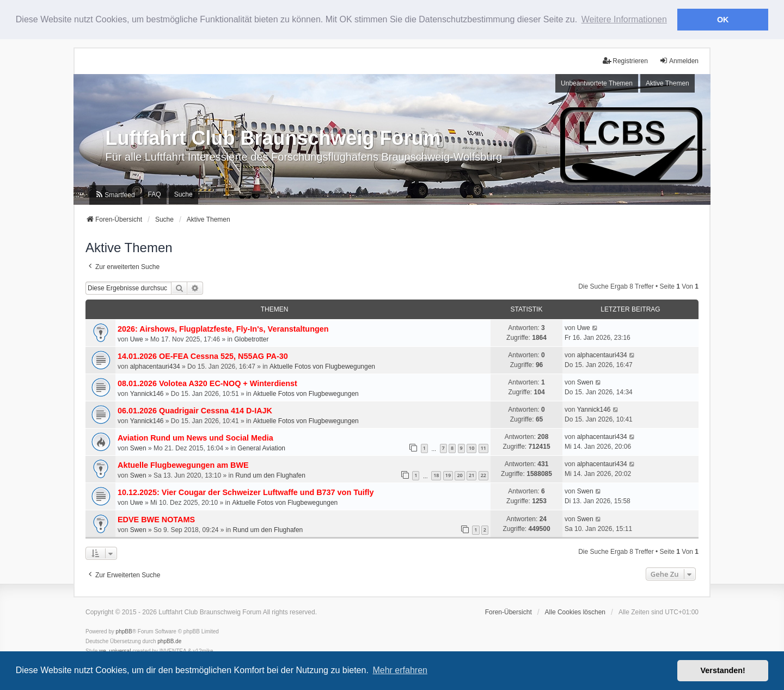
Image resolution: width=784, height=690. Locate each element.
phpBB (124, 631)
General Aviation (261, 447)
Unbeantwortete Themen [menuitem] (597, 83)
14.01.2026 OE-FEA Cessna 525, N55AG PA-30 (203, 355)
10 (471, 447)
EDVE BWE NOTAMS (156, 519)
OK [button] (723, 19)
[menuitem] (114, 194)
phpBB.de (169, 641)
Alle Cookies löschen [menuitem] (575, 612)
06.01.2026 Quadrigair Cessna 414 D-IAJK (195, 410)
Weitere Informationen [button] (624, 19)
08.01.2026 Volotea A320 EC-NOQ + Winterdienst (207, 382)
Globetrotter (251, 339)
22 (483, 475)
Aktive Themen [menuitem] (667, 83)
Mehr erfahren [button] (399, 670)
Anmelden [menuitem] (679, 60)
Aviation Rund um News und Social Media (195, 437)
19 (448, 475)
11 (483, 447)
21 (471, 475)
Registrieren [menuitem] (625, 60)
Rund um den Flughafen (270, 475)
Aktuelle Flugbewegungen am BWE (183, 465)
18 (436, 475)
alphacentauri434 (155, 366)
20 (459, 475)
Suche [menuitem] (183, 194)
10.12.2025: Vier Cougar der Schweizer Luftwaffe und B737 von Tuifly (246, 492)
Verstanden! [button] (723, 670)
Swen (585, 382)
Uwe (136, 339)
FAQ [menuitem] (154, 194)
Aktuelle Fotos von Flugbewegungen (322, 366)
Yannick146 (147, 393)
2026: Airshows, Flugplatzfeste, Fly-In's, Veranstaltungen (223, 328)
